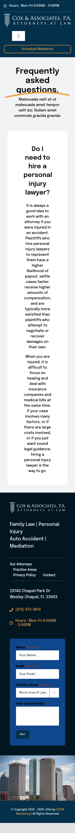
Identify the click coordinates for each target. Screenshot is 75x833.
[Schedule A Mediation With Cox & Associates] (37, 49)
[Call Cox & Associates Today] (25, 609)
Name (27, 648)
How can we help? (30, 703)
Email (27, 667)
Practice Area (34, 685)
